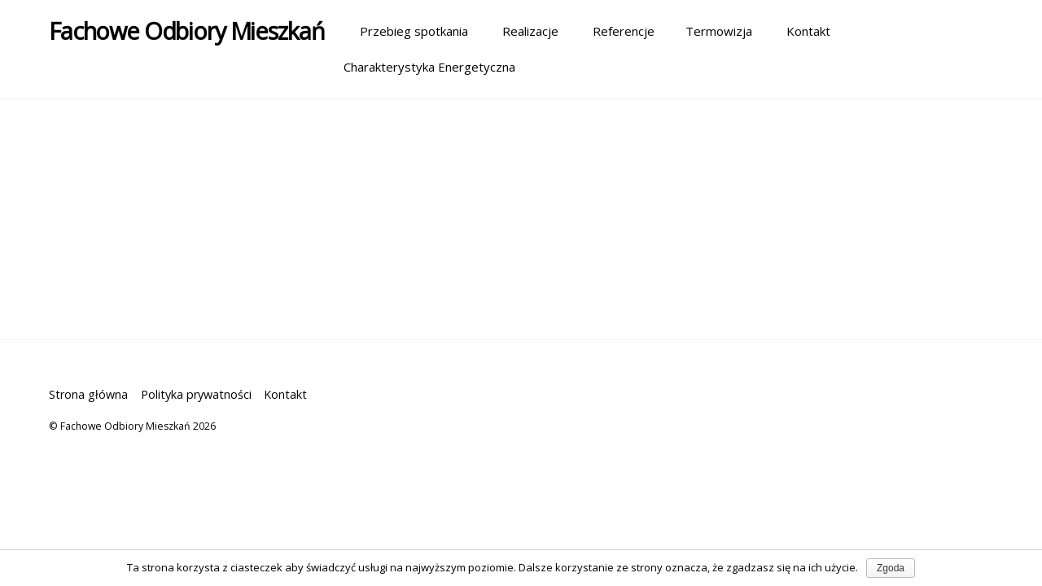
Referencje (615, 31)
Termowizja (712, 31)
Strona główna (88, 394)
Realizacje (522, 31)
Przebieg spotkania (406, 31)
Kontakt (800, 31)
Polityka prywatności (196, 394)
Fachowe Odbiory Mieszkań (125, 426)
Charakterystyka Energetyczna (429, 67)
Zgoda (890, 568)
